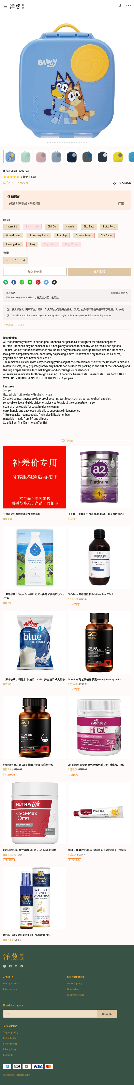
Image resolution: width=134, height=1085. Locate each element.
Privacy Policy (9, 1049)
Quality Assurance (75, 995)
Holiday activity (10, 983)
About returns (73, 989)
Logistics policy (74, 983)
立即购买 (99, 271)
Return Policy (9, 1038)
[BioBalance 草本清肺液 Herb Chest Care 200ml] (99, 566)
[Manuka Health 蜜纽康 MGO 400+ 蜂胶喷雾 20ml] (34, 904)
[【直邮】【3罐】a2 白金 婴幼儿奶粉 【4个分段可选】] (99, 483)
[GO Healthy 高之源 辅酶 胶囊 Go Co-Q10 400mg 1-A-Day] (99, 651)
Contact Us (8, 1055)
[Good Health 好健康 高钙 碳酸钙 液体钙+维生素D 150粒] (99, 736)
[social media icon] (4, 967)
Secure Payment (10, 1043)
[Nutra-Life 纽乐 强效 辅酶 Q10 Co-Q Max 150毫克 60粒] (34, 822)
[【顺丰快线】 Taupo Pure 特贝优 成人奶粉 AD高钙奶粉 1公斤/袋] (34, 565)
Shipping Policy (10, 1032)
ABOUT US (8, 977)
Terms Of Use (10, 1026)
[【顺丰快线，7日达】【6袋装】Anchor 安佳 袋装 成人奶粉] (34, 649)
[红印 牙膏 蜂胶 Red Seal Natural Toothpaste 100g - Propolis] (99, 822)
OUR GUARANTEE (75, 977)
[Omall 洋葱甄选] (17, 6)
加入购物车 (35, 272)
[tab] (8, 326)
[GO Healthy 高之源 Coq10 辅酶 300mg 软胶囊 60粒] (34, 736)
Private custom (10, 989)
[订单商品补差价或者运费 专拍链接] (34, 483)
